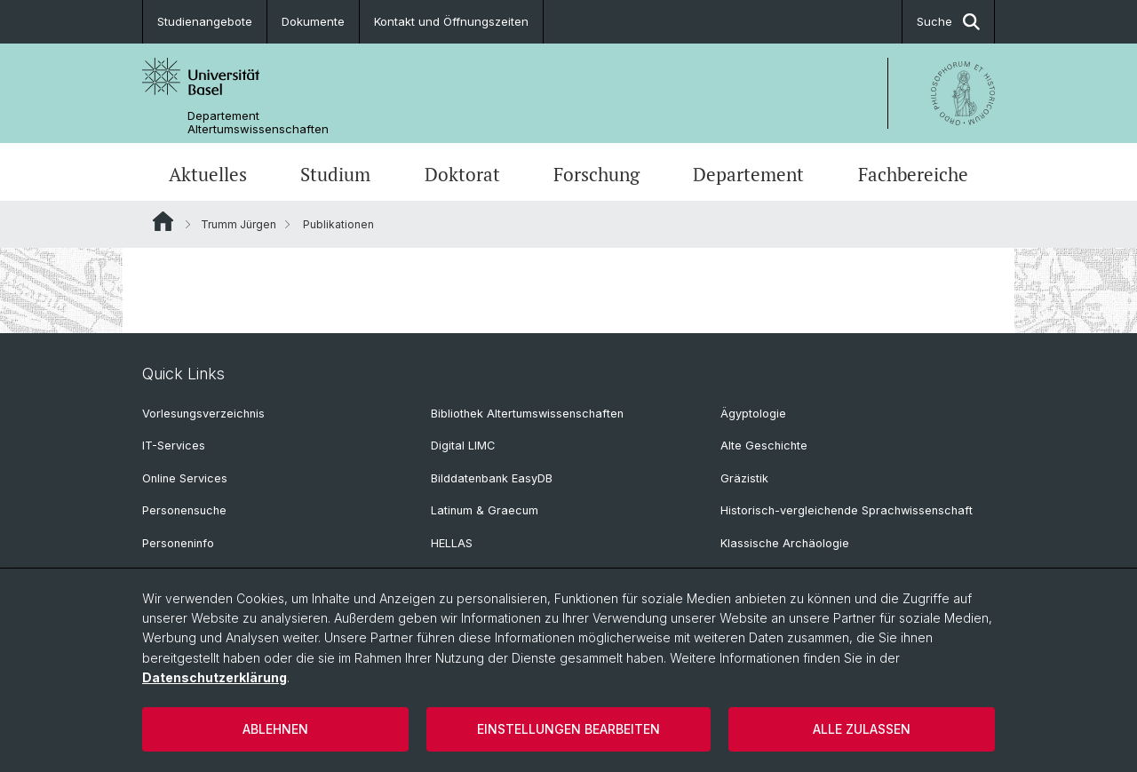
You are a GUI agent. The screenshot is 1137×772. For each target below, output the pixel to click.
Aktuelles (208, 174)
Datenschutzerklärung (214, 677)
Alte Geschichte (763, 445)
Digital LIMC (463, 445)
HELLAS (452, 543)
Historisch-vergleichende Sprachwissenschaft (846, 510)
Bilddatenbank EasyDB (492, 478)
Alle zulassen (861, 728)
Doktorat (462, 174)
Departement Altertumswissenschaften (258, 122)
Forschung (596, 174)
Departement (748, 174)
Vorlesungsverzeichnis (203, 413)
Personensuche (184, 510)
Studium (335, 174)
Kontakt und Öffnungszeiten (451, 21)
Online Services (184, 478)
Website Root (163, 221)
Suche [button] (948, 21)
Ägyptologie (753, 413)
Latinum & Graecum (484, 510)
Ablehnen (275, 728)
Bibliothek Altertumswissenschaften (527, 413)
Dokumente (313, 21)
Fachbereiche (913, 174)
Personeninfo (178, 543)
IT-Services (173, 445)
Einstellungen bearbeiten (568, 728)
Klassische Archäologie (784, 543)
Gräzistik (744, 478)
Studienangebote (204, 21)
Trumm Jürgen (238, 224)
